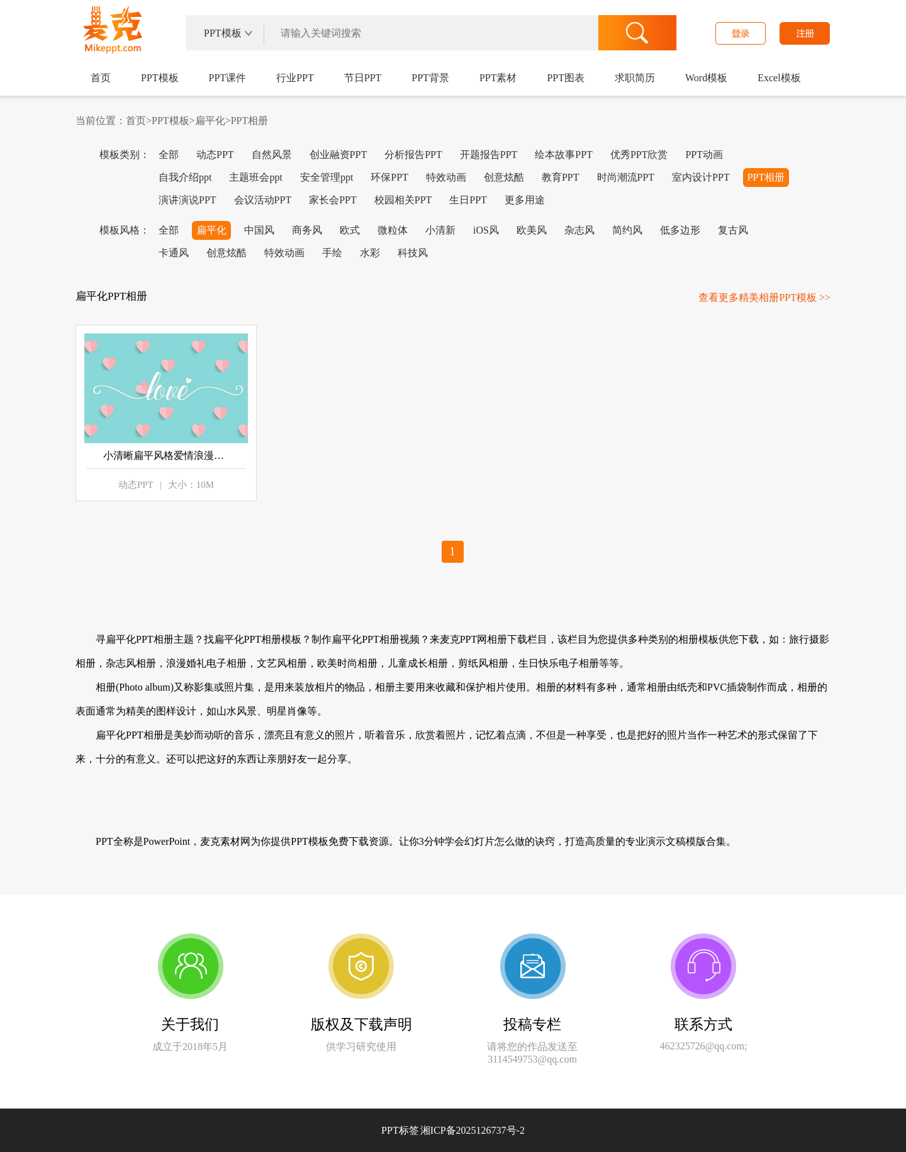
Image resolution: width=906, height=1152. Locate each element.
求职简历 (635, 77)
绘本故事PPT (564, 154)
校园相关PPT (403, 200)
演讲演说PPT (187, 200)
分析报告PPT (413, 154)
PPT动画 (704, 154)
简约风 (627, 230)
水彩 (370, 252)
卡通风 (174, 252)
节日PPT (363, 77)
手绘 (332, 252)
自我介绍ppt (185, 177)
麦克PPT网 (110, 34)
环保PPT (389, 177)
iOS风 (486, 230)
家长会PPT (333, 200)
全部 (169, 154)
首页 (101, 77)
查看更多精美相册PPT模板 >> (764, 297)
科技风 (413, 252)
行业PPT (295, 77)
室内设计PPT (701, 177)
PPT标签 (400, 1130)
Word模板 (706, 77)
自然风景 (272, 154)
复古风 (733, 230)
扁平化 (210, 120)
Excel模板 (779, 77)
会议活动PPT (263, 200)
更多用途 (525, 200)
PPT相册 (250, 120)
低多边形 (680, 230)
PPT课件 (228, 77)
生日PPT (468, 200)
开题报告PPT (489, 154)
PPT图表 (565, 77)
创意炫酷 (504, 177)
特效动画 (446, 177)
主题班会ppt (255, 177)
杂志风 (579, 230)
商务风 (307, 230)
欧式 (350, 230)
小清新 (440, 230)
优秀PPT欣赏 (639, 154)
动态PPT (215, 154)
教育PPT (560, 177)
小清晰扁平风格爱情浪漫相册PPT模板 (166, 455)
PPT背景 (430, 77)
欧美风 (532, 230)
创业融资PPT (338, 154)
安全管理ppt (326, 177)
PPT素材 (498, 77)
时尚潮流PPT (626, 177)
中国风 (259, 230)
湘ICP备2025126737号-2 (472, 1130)
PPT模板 (160, 77)
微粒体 (393, 230)
